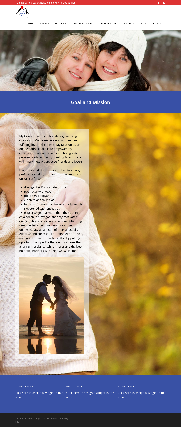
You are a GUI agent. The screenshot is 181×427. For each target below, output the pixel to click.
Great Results (107, 23)
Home (31, 23)
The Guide (129, 23)
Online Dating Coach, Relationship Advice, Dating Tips (46, 2)
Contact (158, 23)
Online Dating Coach (53, 23)
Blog (144, 23)
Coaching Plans (83, 23)
